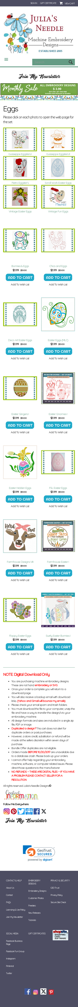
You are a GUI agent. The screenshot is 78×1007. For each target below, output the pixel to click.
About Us (10, 887)
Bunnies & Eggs (20, 266)
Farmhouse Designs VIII (20, 561)
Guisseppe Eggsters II (58, 154)
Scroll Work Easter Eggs (58, 182)
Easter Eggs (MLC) (58, 340)
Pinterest (10, 966)
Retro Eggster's (20, 182)
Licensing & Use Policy (15, 909)
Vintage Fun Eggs (58, 211)
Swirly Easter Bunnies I (58, 635)
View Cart (70, 3)
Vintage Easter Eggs (20, 211)
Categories (4, 59)
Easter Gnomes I (58, 414)
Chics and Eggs (58, 266)
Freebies (32, 905)
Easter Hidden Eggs (20, 488)
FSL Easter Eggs (58, 488)
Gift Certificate (48, 3)
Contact (9, 895)
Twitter (9, 973)
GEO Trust (55, 887)
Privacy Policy (56, 895)
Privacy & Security (60, 880)
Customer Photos (35, 898)
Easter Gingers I (20, 414)
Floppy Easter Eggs (20, 635)
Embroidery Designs (34, 882)
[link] (39, 853)
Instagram (10, 958)
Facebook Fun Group (15, 951)
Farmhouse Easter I (58, 561)
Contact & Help (13, 880)
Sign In (33, 3)
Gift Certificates (36, 933)
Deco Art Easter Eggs (20, 340)
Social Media (12, 933)
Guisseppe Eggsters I (20, 154)
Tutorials (32, 920)
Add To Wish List (20, 284)
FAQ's (8, 902)
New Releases (34, 912)
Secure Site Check (58, 902)
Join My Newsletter (14, 917)
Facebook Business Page (14, 943)
